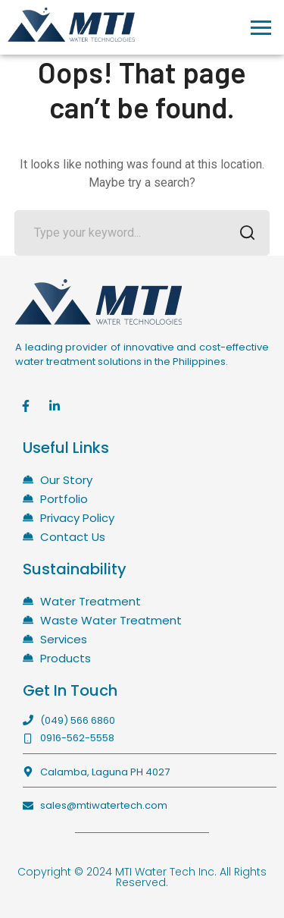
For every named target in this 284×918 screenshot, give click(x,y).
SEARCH (242, 234)
